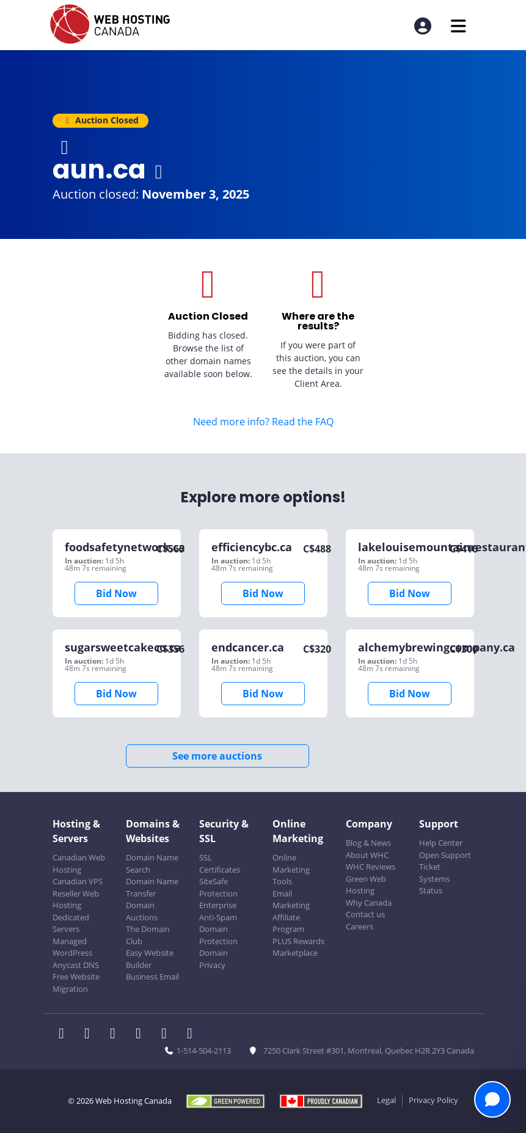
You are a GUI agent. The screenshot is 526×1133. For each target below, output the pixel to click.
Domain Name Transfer (152, 887)
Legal (386, 1100)
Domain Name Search (152, 863)
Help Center (440, 842)
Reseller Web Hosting (76, 899)
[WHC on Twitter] (91, 1034)
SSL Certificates (219, 863)
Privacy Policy (433, 1100)
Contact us (365, 914)
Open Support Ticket (445, 861)
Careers (359, 926)
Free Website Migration (76, 982)
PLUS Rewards (298, 941)
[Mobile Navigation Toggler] (458, 26)
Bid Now (116, 593)
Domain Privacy (213, 958)
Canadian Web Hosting (79, 863)
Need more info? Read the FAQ (263, 421)
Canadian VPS (78, 881)
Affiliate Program (288, 923)
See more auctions (217, 756)
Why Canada (369, 902)
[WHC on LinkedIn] (117, 1034)
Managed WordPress (72, 947)
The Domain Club (148, 935)
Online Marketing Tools (291, 869)
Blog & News (368, 842)
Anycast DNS (76, 964)
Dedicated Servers (71, 923)
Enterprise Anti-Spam (218, 911)
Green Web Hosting (366, 885)
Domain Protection (218, 935)
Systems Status (434, 885)
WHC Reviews (370, 866)
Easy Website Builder (150, 958)
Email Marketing (291, 899)
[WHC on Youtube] (168, 1034)
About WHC (367, 854)
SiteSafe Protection (218, 887)
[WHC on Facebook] (65, 1034)
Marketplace (295, 952)
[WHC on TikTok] (192, 1034)
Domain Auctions (142, 911)
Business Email (152, 976)
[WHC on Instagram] (142, 1034)
